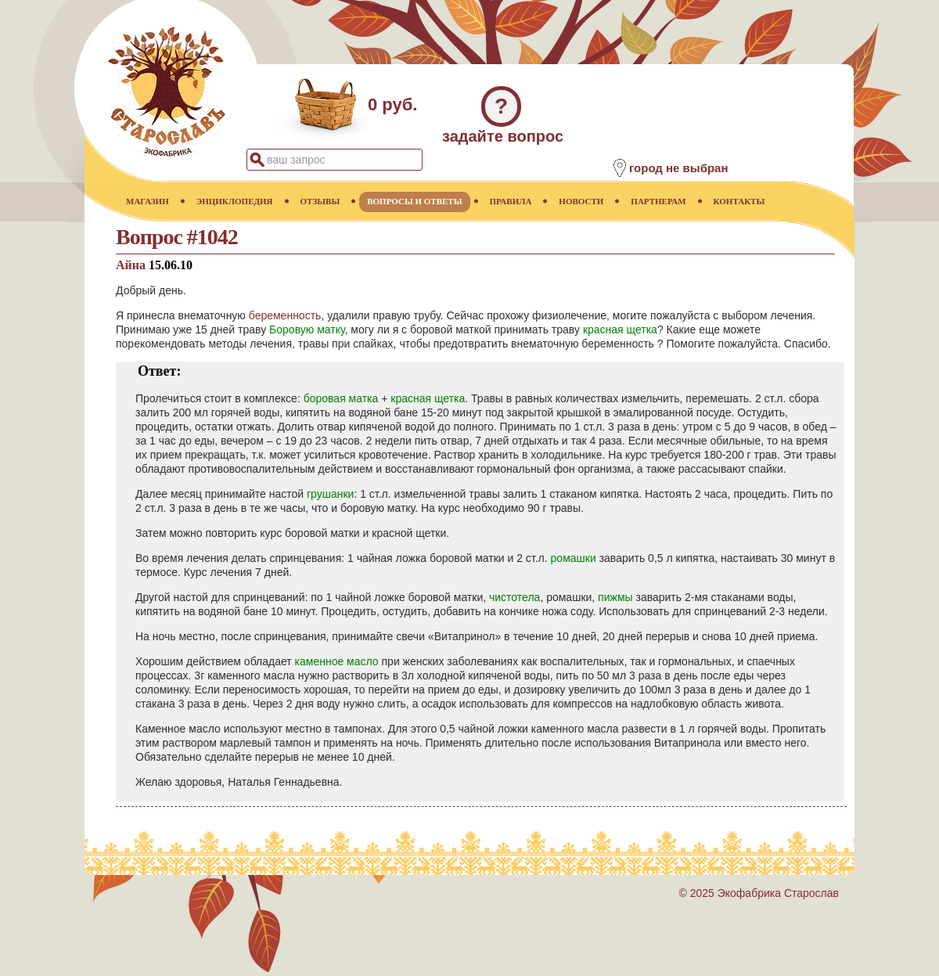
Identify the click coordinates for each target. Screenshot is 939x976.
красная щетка (620, 329)
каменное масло (337, 661)
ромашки (573, 558)
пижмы (615, 597)
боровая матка (341, 398)
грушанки (330, 494)
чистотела (514, 597)
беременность (285, 315)
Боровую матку (306, 329)
